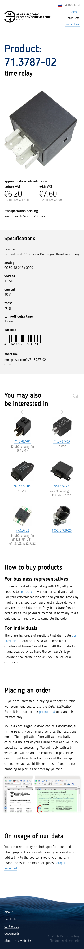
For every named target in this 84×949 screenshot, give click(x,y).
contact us (27, 592)
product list (47, 712)
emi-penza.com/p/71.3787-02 (25, 360)
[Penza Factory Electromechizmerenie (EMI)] (28, 16)
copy (7, 364)
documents (12, 934)
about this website (17, 941)
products (10, 919)
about (8, 912)
